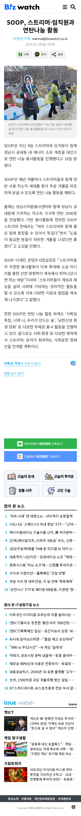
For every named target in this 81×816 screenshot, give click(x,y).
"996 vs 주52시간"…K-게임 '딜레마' (36, 647)
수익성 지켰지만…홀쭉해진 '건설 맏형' (38, 573)
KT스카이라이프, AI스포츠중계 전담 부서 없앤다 (45, 688)
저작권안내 (64, 799)
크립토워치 (12, 763)
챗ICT (9, 712)
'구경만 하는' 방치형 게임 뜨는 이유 (54, 753)
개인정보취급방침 (44, 799)
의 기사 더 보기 (22, 363)
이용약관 (26, 799)
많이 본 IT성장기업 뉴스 (21, 604)
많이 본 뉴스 (14, 506)
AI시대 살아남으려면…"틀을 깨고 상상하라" (42, 639)
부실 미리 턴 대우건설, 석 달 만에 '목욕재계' (41, 581)
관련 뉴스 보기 (14, 373)
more (73, 704)
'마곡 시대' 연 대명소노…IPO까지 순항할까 (41, 516)
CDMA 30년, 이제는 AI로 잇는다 (52, 723)
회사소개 (13, 799)
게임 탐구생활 (15, 737)
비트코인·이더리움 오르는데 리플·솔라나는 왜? (43, 614)
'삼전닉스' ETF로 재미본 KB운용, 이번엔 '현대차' (45, 589)
